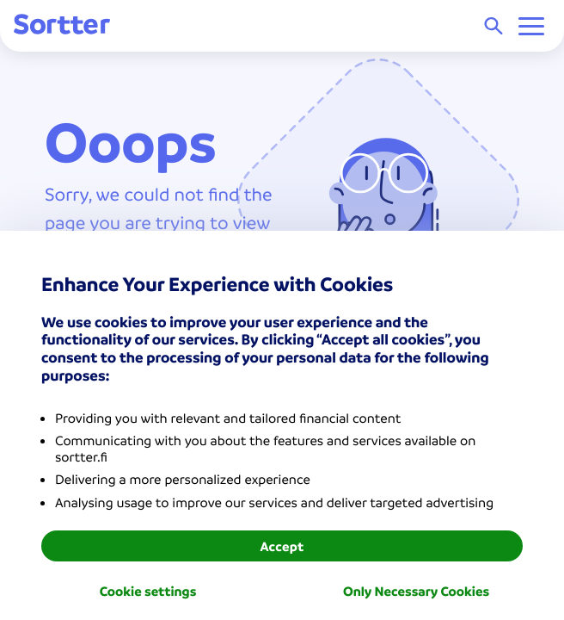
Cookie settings (148, 590)
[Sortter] (62, 25)
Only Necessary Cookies (416, 590)
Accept (281, 546)
